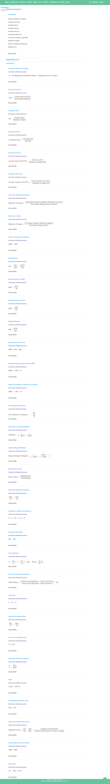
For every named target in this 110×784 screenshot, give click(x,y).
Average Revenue (13, 28)
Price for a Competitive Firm (17, 637)
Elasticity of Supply (13, 40)
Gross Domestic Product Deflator (19, 574)
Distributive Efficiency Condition (19, 490)
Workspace (54, 2)
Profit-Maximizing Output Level (18, 700)
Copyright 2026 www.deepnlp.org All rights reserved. (54, 781)
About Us (49, 779)
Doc (40, 2)
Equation (22, 2)
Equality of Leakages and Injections (20, 511)
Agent (35, 2)
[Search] (90, 2)
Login (101, 2)
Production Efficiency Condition (19, 658)
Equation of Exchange (16, 532)
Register (95, 2)
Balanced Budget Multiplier (17, 448)
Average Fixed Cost (14, 22)
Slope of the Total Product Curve (19, 721)
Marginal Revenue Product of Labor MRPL (22, 363)
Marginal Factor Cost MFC (17, 279)
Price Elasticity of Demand (17, 405)
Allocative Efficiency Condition (17, 19)
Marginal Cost (12, 47)
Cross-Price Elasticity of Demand (18, 37)
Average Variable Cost (14, 34)
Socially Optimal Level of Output (19, 743)
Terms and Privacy (57, 779)
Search (29, 2)
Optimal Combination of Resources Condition (23, 384)
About (68, 2)
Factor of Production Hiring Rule (17, 44)
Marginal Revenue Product (17, 342)
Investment (12, 595)
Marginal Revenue (14, 321)
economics (3, 10)
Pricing (61, 2)
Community (14, 2)
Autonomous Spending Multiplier (19, 426)
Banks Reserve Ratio (15, 469)
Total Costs (12, 764)
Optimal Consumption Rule (17, 616)
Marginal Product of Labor (17, 300)
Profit (10, 679)
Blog (7, 2)
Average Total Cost (13, 31)
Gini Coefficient (13, 553)
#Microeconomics (21, 72)
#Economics (12, 72)
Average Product (13, 25)
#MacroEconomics (21, 430)
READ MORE (12, 53)
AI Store (46, 2)
